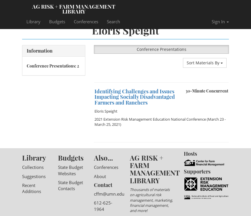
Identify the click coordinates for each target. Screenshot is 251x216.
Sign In (220, 21)
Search (113, 21)
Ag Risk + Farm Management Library (73, 8)
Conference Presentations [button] (161, 49)
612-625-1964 (103, 206)
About (100, 176)
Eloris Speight (105, 111)
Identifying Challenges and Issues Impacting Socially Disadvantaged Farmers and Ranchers (134, 97)
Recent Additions (31, 188)
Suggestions (34, 176)
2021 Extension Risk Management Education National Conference (150, 119)
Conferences (86, 21)
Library (33, 21)
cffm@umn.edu (109, 194)
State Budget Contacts (70, 185)
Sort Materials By (205, 62)
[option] (161, 82)
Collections (33, 167)
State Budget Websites (70, 170)
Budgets (57, 21)
